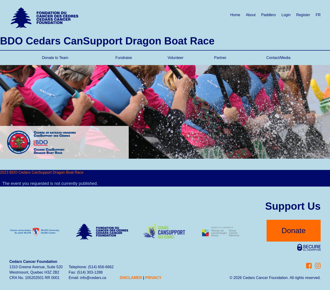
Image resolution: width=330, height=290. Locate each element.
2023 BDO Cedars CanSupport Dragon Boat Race (42, 172)
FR (318, 15)
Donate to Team (55, 58)
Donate (294, 230)
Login (286, 15)
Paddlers (268, 15)
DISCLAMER (131, 278)
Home (235, 15)
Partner (220, 58)
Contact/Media (278, 58)
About (251, 15)
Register (303, 15)
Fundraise (123, 58)
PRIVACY (153, 278)
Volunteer (175, 58)
